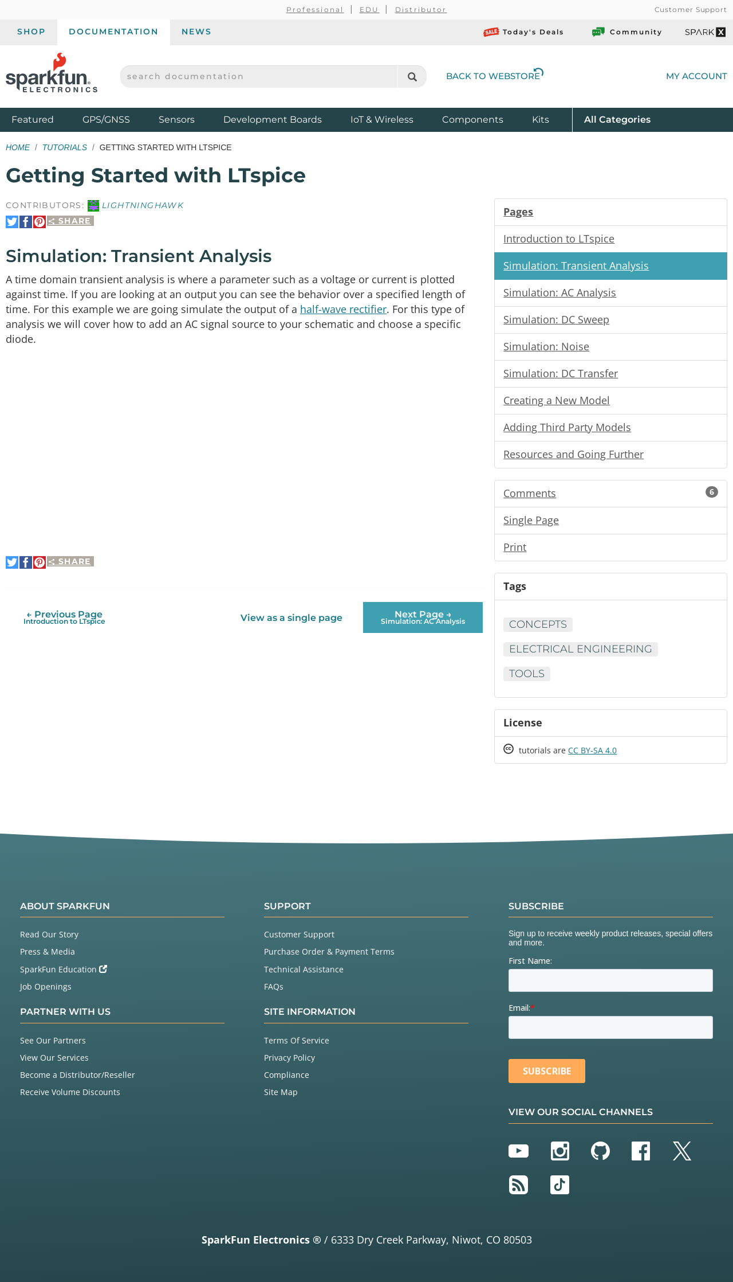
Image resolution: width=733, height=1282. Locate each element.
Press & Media (47, 951)
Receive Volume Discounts (70, 1091)
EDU (370, 9)
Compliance (286, 1074)
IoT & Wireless (381, 119)
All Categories (617, 119)
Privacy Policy (289, 1057)
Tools (527, 673)
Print (514, 547)
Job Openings (46, 986)
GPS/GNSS (106, 119)
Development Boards (272, 119)
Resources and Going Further (573, 454)
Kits (540, 119)
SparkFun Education (63, 969)
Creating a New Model (556, 400)
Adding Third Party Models (567, 427)
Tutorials (64, 147)
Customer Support (691, 9)
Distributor (421, 9)
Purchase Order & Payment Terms (329, 951)
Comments (610, 493)
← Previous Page (64, 617)
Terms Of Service (296, 1040)
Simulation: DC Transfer (560, 373)
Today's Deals (523, 32)
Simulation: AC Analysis (559, 292)
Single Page (531, 520)
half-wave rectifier (343, 309)
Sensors (177, 119)
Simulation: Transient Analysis (576, 265)
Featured (44, 119)
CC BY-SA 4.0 (592, 750)
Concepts (538, 624)
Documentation (114, 31)
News (197, 31)
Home (18, 147)
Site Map (281, 1091)
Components (472, 119)
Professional (315, 9)
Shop (31, 31)
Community (626, 32)
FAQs (273, 986)
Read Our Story (49, 934)
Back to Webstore (494, 76)
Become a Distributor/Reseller (77, 1074)
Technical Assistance (304, 969)
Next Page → (423, 617)
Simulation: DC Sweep (556, 319)
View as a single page (291, 617)
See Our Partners (53, 1040)
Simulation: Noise (546, 346)
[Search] (412, 76)
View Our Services (54, 1057)
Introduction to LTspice (558, 238)
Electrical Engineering (580, 649)
